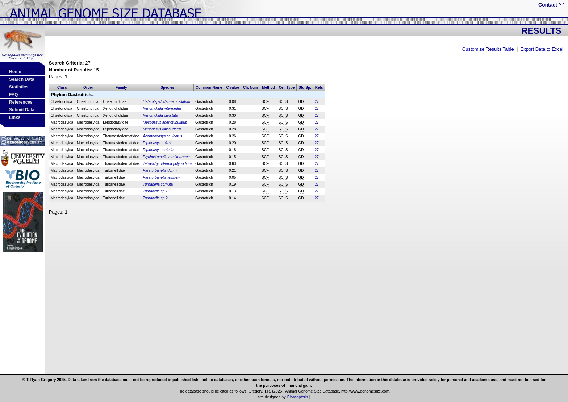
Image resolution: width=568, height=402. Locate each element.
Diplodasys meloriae (159, 150)
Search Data (21, 79)
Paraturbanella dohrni (160, 171)
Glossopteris (297, 397)
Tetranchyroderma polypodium (167, 164)
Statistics (18, 87)
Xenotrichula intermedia (162, 109)
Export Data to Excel (542, 49)
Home (15, 71)
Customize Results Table (488, 49)
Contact (547, 5)
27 (317, 102)
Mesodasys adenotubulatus (165, 122)
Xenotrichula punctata (160, 115)
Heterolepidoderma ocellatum (166, 102)
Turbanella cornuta (158, 184)
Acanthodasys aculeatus (162, 136)
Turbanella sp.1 (155, 191)
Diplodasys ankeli (157, 143)
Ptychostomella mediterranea (166, 157)
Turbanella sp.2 (155, 198)
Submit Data (21, 109)
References (21, 102)
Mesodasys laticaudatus (162, 129)
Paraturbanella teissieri (161, 177)
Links (14, 117)
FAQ (13, 94)
